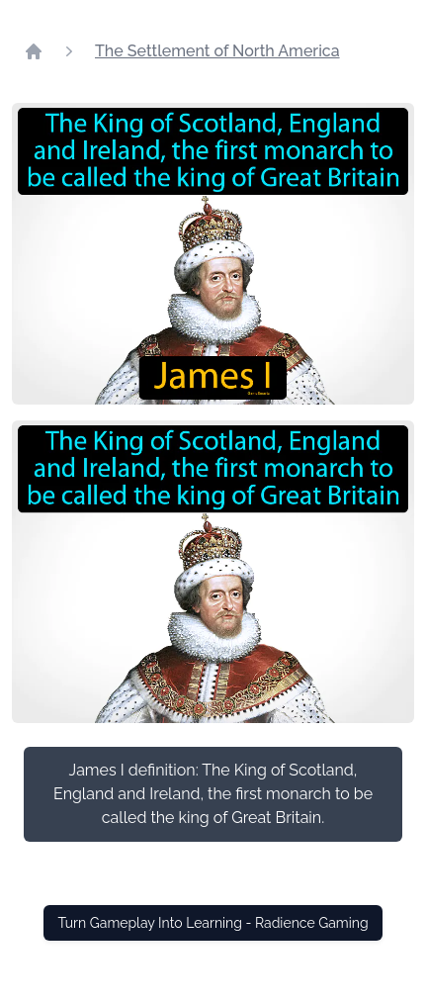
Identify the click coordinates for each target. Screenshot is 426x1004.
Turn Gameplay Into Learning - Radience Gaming (212, 923)
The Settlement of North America (217, 51)
